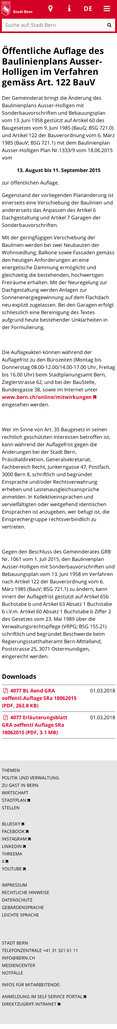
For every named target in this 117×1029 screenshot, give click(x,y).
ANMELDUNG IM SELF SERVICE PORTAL (42, 996)
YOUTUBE (12, 869)
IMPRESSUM (14, 885)
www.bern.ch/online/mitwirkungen (47, 397)
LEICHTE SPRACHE (20, 915)
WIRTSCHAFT (15, 793)
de (88, 8)
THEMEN (11, 770)
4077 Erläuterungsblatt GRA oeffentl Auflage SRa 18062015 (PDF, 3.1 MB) (34, 725)
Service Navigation (69, 8)
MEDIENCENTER (18, 965)
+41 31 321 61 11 (60, 950)
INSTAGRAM (14, 839)
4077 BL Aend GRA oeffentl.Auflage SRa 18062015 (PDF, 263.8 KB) (39, 698)
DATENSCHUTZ (17, 900)
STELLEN (11, 808)
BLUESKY (11, 824)
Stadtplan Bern (50, 8)
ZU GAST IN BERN (20, 785)
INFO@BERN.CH (18, 958)
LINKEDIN (12, 846)
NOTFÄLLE (12, 973)
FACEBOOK (13, 831)
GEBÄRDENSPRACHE (23, 907)
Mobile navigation (106, 8)
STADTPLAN (14, 800)
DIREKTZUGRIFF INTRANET (29, 1004)
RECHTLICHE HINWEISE (25, 892)
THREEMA (12, 854)
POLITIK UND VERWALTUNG (30, 778)
